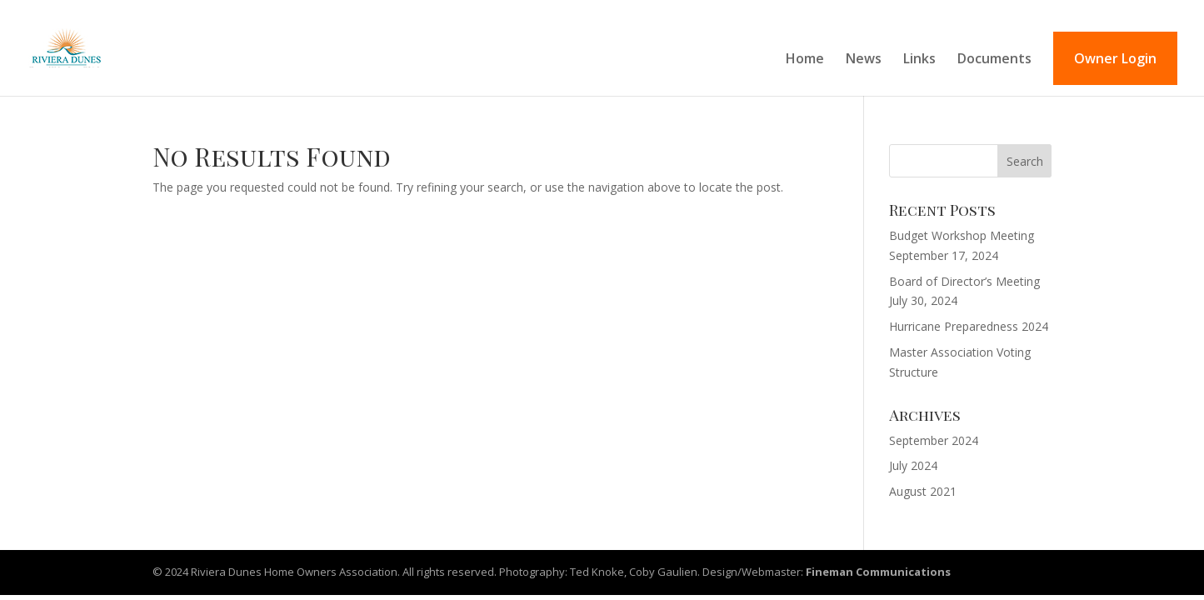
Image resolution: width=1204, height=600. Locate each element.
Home (805, 60)
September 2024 (933, 440)
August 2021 (923, 491)
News (864, 60)
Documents (994, 60)
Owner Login (1115, 58)
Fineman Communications (878, 571)
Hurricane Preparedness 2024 (968, 326)
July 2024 (913, 465)
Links (919, 60)
